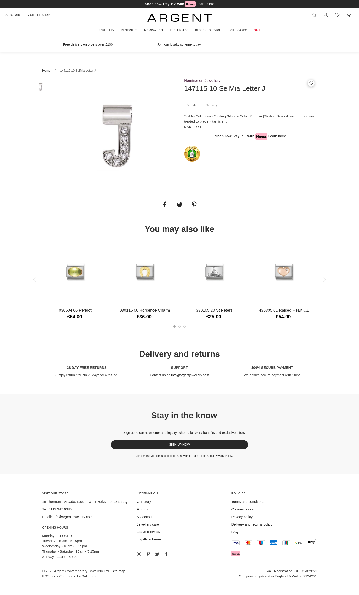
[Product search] (314, 15)
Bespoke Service (208, 30)
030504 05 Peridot (75, 310)
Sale (257, 30)
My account (146, 517)
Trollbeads (179, 30)
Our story (13, 15)
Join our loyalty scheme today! (179, 44)
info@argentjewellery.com (190, 375)
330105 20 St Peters (214, 310)
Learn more (205, 4)
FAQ (234, 532)
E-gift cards (237, 30)
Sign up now (179, 444)
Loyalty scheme (149, 539)
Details (191, 105)
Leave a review (148, 532)
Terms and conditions (247, 502)
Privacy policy (242, 517)
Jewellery (106, 30)
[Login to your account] (326, 15)
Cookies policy (242, 509)
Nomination (153, 30)
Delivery (212, 105)
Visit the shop (38, 15)
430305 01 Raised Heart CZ (284, 310)
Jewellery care (148, 524)
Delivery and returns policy (251, 524)
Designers (129, 30)
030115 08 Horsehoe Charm (145, 310)
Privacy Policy (223, 455)
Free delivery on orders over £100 (88, 44)
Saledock (89, 576)
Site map (118, 571)
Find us (142, 509)
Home (46, 70)
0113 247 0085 (60, 509)
